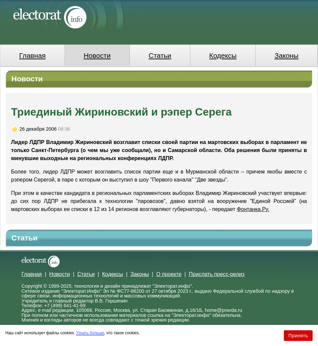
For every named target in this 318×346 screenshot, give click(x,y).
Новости (97, 55)
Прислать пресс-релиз (217, 274)
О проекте (168, 274)
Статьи (160, 55)
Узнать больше (90, 333)
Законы (286, 55)
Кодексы (223, 55)
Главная (32, 55)
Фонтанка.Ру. (253, 209)
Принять (298, 335)
